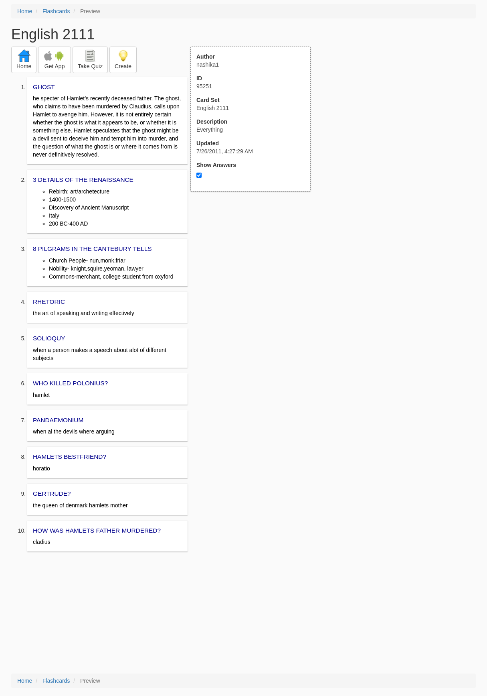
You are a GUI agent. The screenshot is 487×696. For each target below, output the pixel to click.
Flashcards (56, 11)
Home (24, 11)
